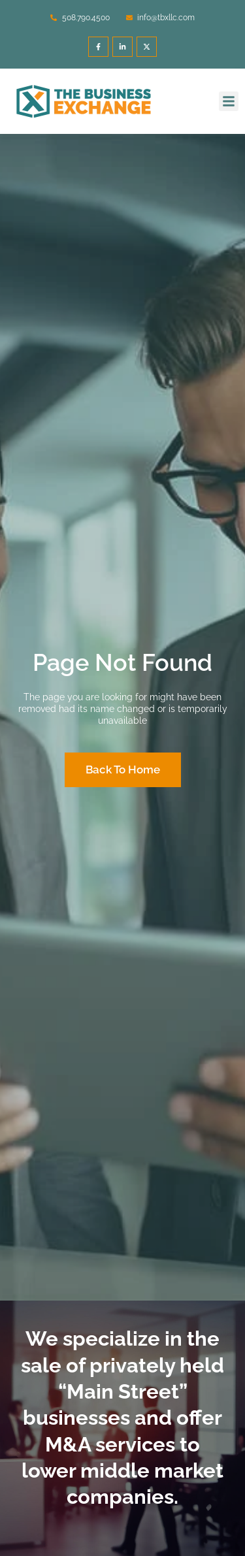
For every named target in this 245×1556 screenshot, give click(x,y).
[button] (228, 101)
